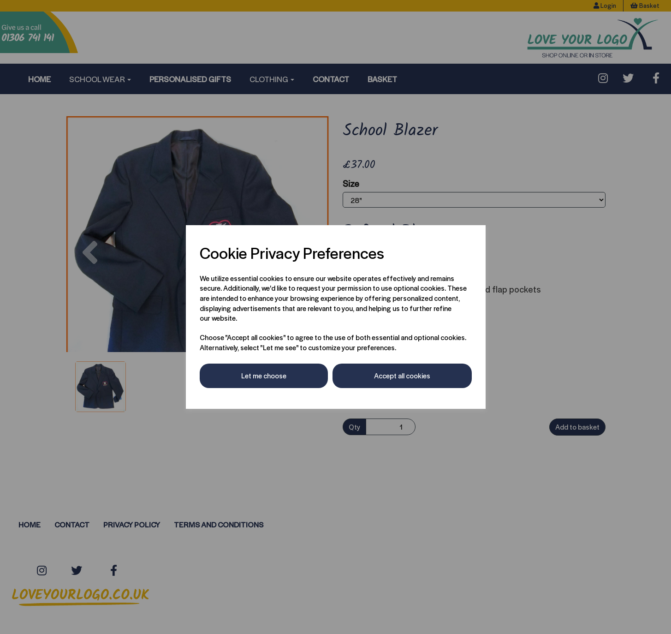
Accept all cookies (402, 375)
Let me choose (263, 375)
